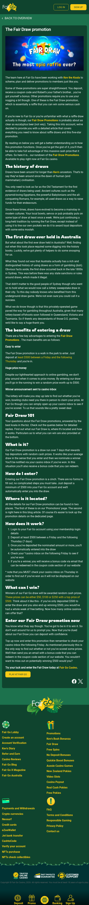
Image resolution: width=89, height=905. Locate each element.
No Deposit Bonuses (59, 755)
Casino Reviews (11, 759)
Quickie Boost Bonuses (60, 760)
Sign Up (78, 7)
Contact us (53, 831)
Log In (61, 7)
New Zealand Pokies (59, 771)
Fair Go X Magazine (14, 770)
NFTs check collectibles (16, 857)
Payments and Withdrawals (18, 808)
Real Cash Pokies (57, 787)
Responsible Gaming (59, 820)
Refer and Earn (11, 753)
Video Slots (53, 776)
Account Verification (14, 743)
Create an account (13, 737)
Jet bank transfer (12, 835)
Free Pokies (54, 792)
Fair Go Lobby (10, 732)
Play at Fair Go (18, 674)
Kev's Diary (8, 748)
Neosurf (7, 819)
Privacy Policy (55, 826)
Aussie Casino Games (60, 765)
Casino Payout (55, 782)
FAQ (49, 809)
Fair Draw (52, 744)
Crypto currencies (12, 813)
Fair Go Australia (12, 775)
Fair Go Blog (9, 764)
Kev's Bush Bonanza (59, 738)
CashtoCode (9, 841)
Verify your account (13, 846)
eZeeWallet (9, 830)
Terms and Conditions (60, 815)
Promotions (53, 733)
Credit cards (9, 824)
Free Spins (53, 749)
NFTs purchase (11, 851)
